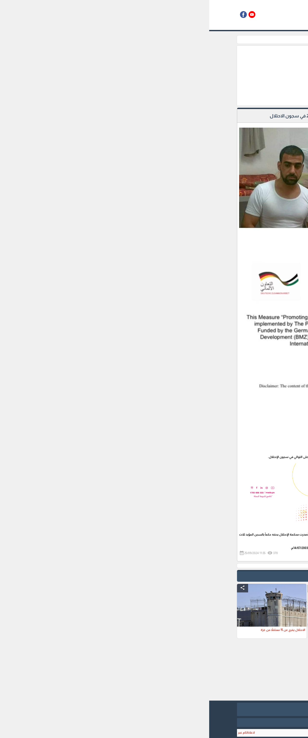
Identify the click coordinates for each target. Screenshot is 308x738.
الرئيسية (228, 39)
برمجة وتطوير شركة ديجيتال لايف (154, 722)
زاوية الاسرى (210, 39)
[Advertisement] (132, 76)
